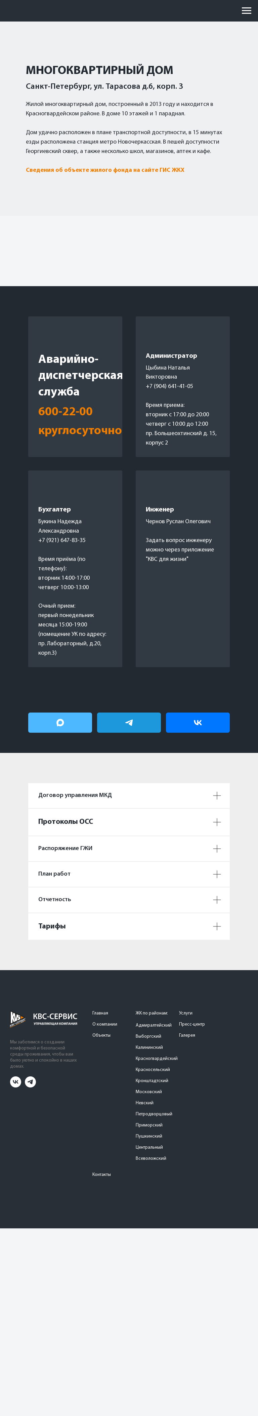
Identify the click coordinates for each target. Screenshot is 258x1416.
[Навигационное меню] (246, 10)
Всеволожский (151, 1158)
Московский (149, 1092)
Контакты (101, 1174)
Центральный (149, 1147)
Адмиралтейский (154, 1025)
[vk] (15, 1085)
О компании (104, 1024)
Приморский (149, 1125)
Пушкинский (149, 1136)
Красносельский (153, 1069)
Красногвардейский (157, 1058)
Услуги (185, 1013)
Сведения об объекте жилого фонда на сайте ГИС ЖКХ (105, 170)
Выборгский (148, 1036)
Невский (145, 1103)
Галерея (187, 1035)
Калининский (149, 1047)
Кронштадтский (152, 1080)
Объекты (101, 1035)
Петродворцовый (154, 1114)
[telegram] (30, 1085)
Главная (100, 1013)
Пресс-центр (192, 1024)
